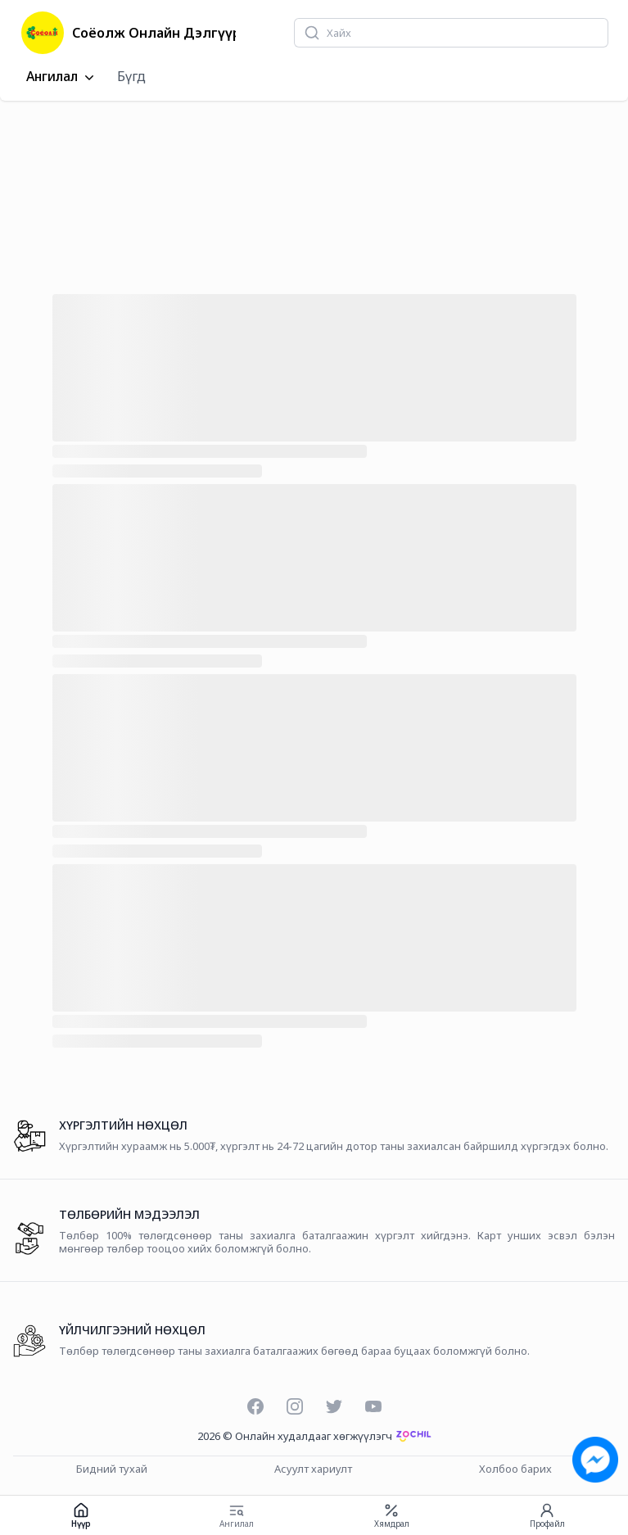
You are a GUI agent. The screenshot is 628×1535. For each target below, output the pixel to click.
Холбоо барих (515, 1469)
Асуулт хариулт (313, 1469)
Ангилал (61, 77)
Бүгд (131, 76)
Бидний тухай (111, 1469)
